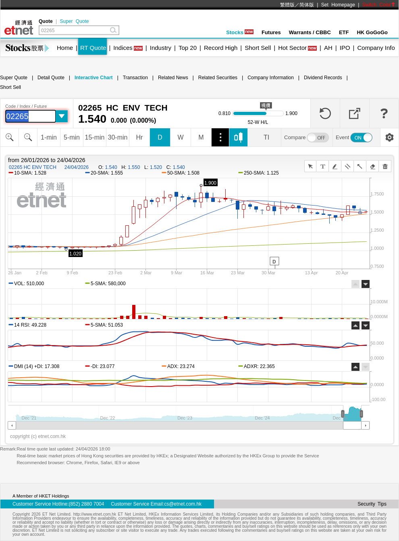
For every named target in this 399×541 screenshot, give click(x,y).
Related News (173, 77)
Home (65, 47)
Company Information (270, 77)
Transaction (135, 77)
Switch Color (378, 5)
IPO (345, 47)
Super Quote (74, 21)
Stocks (240, 32)
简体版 (306, 5)
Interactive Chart (94, 77)
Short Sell (258, 47)
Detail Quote (50, 77)
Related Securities (217, 77)
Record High (220, 47)
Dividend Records (323, 77)
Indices (123, 47)
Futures (271, 32)
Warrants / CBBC (310, 32)
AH (328, 47)
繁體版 (287, 5)
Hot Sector (292, 47)
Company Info (376, 47)
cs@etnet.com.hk (183, 504)
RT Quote (93, 47)
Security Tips (372, 504)
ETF (344, 32)
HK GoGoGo (372, 32)
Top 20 (188, 47)
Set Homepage (338, 5)
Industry (160, 47)
